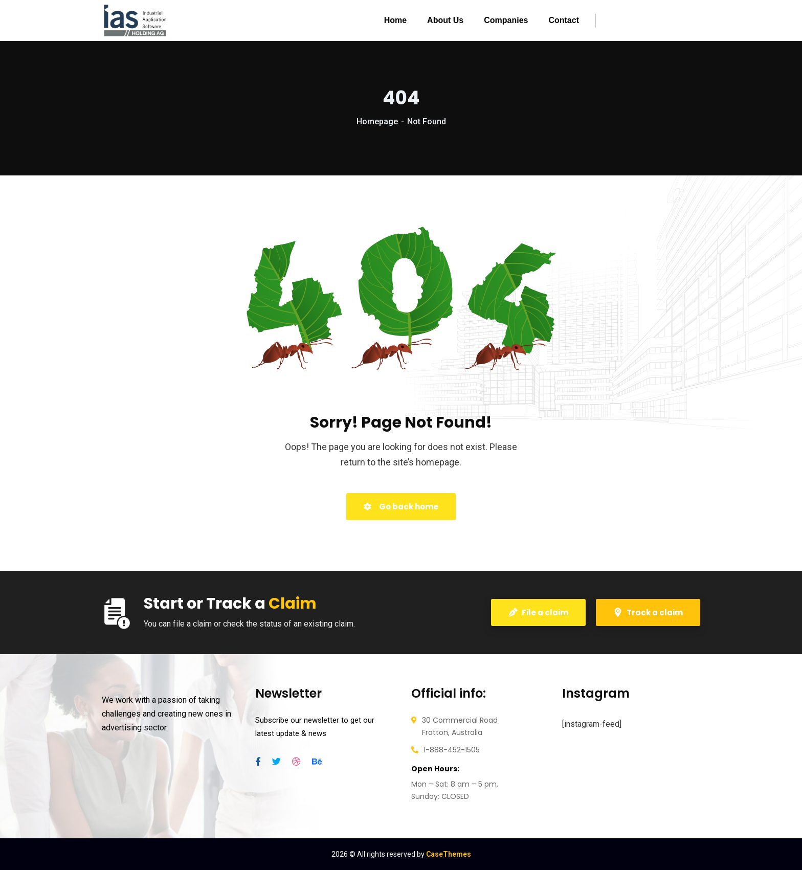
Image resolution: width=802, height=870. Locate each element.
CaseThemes (448, 854)
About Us (445, 20)
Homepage (377, 121)
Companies (506, 20)
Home (395, 20)
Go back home (401, 506)
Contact (563, 20)
